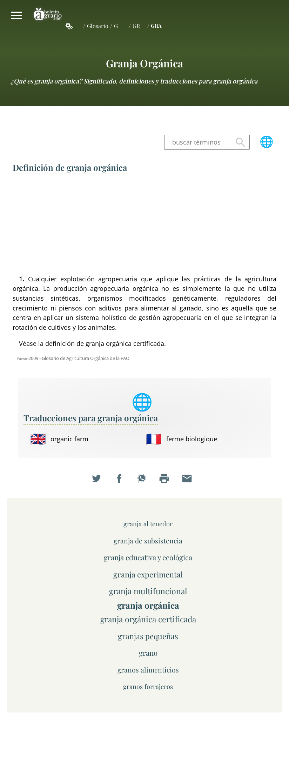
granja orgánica (144, 63)
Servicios (73, 26)
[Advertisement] (145, 225)
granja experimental (148, 574)
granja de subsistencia (148, 540)
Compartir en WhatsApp (144, 481)
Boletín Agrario (47, 15)
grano (148, 652)
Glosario (97, 25)
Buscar (240, 142)
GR (136, 25)
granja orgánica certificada (148, 619)
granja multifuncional (148, 591)
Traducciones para (90, 417)
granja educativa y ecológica (148, 557)
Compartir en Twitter (99, 481)
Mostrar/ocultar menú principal (16, 15)
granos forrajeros (148, 686)
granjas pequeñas (148, 636)
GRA (156, 25)
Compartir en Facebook (122, 481)
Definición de (70, 167)
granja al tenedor (148, 523)
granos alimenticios (148, 669)
